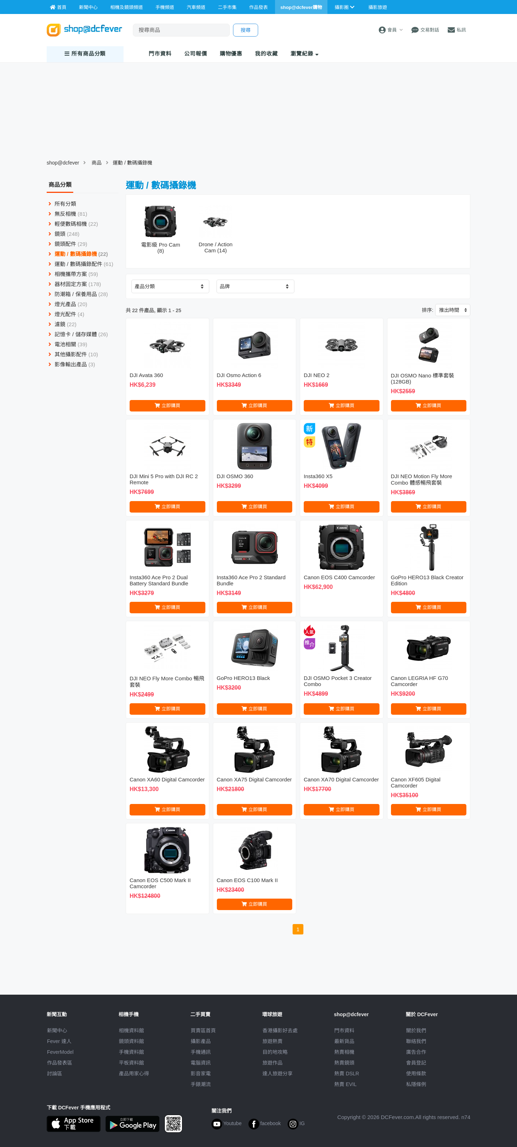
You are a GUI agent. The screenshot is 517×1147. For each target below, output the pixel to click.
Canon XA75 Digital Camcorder (254, 779)
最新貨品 (344, 1041)
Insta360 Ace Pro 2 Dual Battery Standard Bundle (159, 580)
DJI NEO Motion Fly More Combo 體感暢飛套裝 (421, 479)
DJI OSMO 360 (235, 476)
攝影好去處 (280, 1030)
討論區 (54, 1073)
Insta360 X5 (318, 476)
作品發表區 (59, 1063)
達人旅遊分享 (277, 1073)
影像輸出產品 (71, 364)
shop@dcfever (63, 163)
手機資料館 (131, 1052)
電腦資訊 (201, 1063)
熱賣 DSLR (346, 1073)
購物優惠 (231, 54)
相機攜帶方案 (73, 274)
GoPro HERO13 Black (243, 678)
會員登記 (416, 1063)
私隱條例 (416, 1084)
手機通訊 (201, 1052)
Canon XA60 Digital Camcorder (167, 779)
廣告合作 (416, 1052)
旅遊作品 (272, 1063)
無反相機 (67, 214)
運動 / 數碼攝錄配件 (80, 264)
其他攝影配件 (73, 354)
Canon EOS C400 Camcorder (339, 577)
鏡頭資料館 (131, 1041)
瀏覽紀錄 (304, 54)
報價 (195, 54)
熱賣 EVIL (345, 1084)
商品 (97, 163)
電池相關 (67, 344)
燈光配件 (66, 314)
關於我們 (416, 1030)
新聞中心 (57, 1030)
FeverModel (60, 1052)
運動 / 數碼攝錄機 (132, 163)
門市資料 (344, 1030)
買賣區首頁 (203, 1030)
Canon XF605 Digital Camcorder (416, 782)
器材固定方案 (74, 284)
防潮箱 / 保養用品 (78, 294)
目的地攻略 (275, 1052)
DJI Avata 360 (146, 375)
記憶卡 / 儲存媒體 (78, 334)
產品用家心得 (134, 1073)
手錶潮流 (201, 1084)
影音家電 (201, 1073)
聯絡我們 (416, 1041)
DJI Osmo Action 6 (239, 375)
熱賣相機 (344, 1052)
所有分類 (62, 204)
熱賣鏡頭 (344, 1063)
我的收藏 (266, 54)
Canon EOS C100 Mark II (247, 880)
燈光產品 (67, 304)
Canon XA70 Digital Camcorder (341, 779)
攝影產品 (201, 1041)
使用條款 (416, 1073)
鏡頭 (63, 234)
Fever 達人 (59, 1041)
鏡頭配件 (67, 244)
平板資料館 (131, 1063)
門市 (160, 54)
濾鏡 (62, 324)
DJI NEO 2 (317, 375)
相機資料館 (131, 1030)
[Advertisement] (258, 969)
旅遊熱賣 (272, 1041)
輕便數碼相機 (73, 224)
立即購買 (167, 405)
